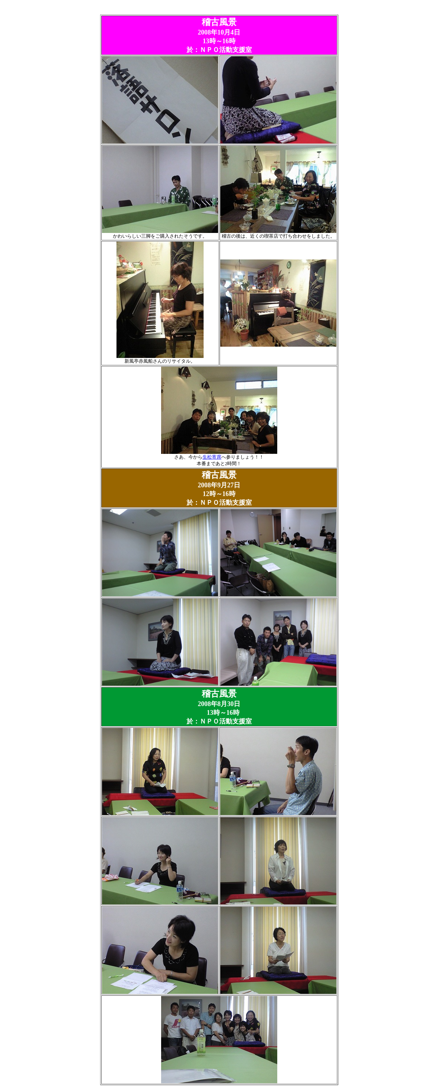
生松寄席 (211, 457)
